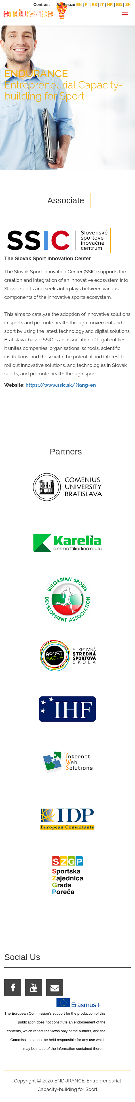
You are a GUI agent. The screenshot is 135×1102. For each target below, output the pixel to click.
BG (119, 4)
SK (128, 4)
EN (79, 4)
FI (86, 4)
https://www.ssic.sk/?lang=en (61, 385)
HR (110, 4)
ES (94, 4)
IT (102, 4)
